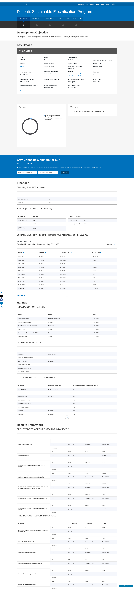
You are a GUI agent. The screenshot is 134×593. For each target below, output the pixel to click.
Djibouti (22, 66)
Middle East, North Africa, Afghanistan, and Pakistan (75, 75)
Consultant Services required (29, 85)
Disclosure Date (49, 64)
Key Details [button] (36, 24)
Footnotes (20, 295)
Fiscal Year (96, 72)
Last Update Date (74, 85)
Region (70, 71)
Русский (107, 4)
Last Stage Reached (50, 85)
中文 (112, 4)
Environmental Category (52, 79)
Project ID (23, 57)
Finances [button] (50, 24)
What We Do (20, 4)
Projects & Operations (30, 4)
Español (92, 4)
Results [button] (76, 24)
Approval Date (72, 64)
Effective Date (97, 64)
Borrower (96, 58)
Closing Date (97, 79)
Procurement (36, 19)
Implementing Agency (51, 71)
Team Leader (72, 57)
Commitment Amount (27, 79)
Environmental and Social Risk (77, 79)
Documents (50, 19)
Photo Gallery (77, 19)
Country (22, 64)
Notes (22, 91)
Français (97, 4)
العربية (102, 4)
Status (46, 57)
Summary (23, 19)
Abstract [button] (23, 24)
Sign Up (65, 172)
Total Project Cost (26, 72)
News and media (63, 19)
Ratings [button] (63, 24)
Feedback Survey (126, 586)
